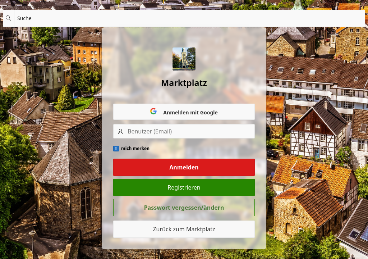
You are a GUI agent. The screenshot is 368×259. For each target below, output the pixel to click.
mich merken (135, 148)
